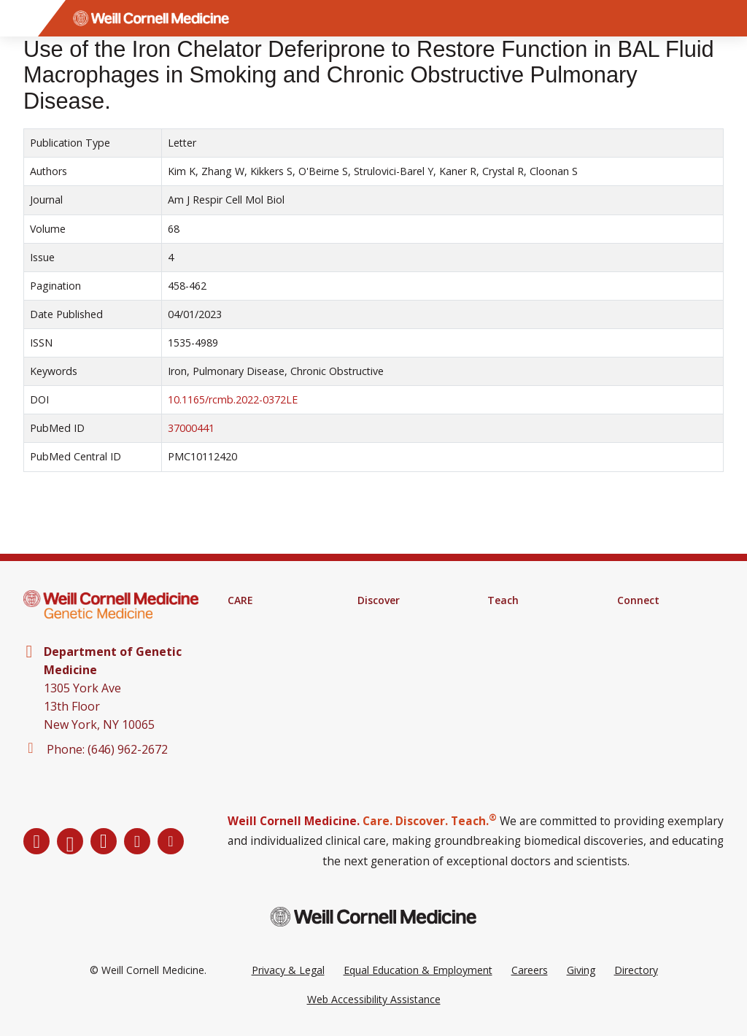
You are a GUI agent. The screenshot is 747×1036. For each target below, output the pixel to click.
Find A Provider (263, 619)
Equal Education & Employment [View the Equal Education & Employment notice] (418, 970)
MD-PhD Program (530, 657)
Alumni (633, 638)
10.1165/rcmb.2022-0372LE (233, 399)
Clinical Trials (387, 638)
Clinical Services (264, 638)
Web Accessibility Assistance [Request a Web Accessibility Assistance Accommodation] (374, 999)
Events (633, 676)
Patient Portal (260, 657)
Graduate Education (534, 638)
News (630, 657)
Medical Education (530, 619)
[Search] (729, 18)
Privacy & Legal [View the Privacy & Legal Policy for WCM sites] (288, 970)
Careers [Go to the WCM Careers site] (529, 970)
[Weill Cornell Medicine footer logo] (373, 916)
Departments (648, 619)
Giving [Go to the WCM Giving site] (581, 970)
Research (379, 619)
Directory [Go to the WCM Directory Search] (636, 970)
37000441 (191, 428)
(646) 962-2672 (128, 749)
